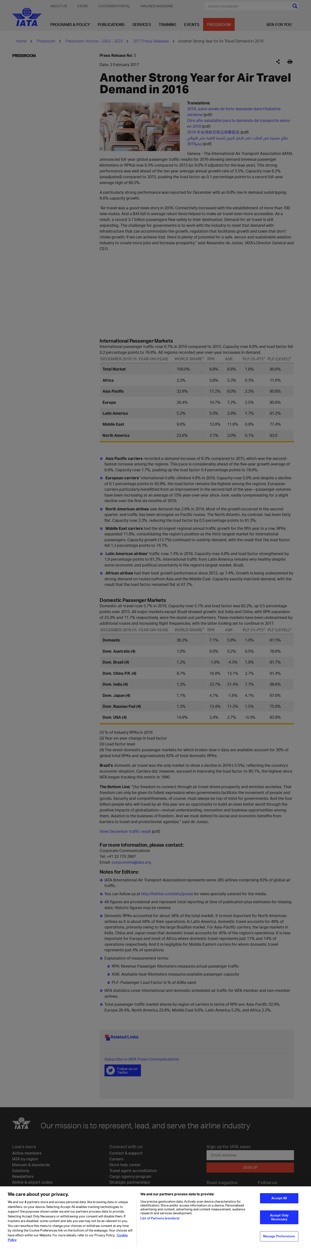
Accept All (279, 1198)
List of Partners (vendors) (159, 1218)
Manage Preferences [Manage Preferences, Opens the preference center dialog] (279, 1236)
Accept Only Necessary (279, 1217)
